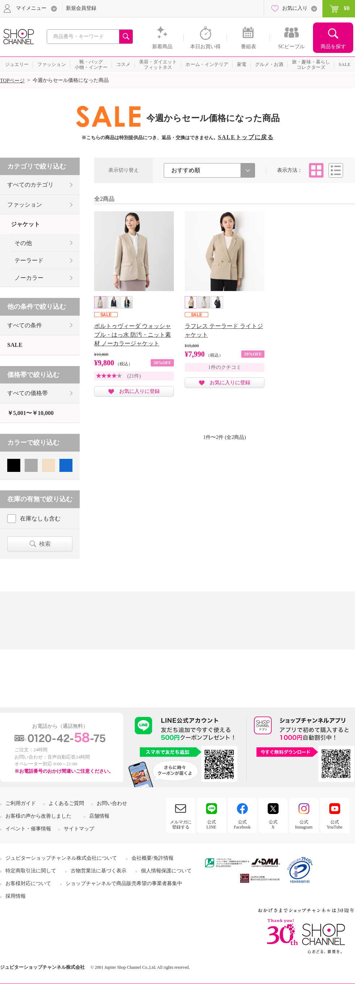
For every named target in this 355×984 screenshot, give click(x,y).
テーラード (28, 260)
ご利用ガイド (20, 803)
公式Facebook (242, 824)
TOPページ (12, 80)
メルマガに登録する (181, 824)
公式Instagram (304, 824)
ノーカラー (28, 278)
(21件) (134, 376)
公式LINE (211, 824)
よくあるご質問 (66, 803)
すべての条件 (24, 325)
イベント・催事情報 (28, 828)
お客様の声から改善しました (38, 816)
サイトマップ (79, 828)
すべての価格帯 (27, 393)
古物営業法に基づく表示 (98, 870)
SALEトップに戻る (246, 137)
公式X (273, 824)
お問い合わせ (112, 803)
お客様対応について (28, 883)
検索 (45, 544)
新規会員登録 (81, 8)
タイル (316, 170)
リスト (336, 170)
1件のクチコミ (224, 367)
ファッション (24, 205)
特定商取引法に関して (30, 870)
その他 (23, 243)
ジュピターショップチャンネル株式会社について (61, 858)
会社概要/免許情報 (152, 858)
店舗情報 (99, 816)
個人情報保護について (166, 870)
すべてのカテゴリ (30, 185)
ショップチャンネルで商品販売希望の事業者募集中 (124, 883)
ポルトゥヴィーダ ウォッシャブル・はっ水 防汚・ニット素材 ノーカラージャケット (132, 334)
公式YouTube (335, 824)
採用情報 (15, 896)
